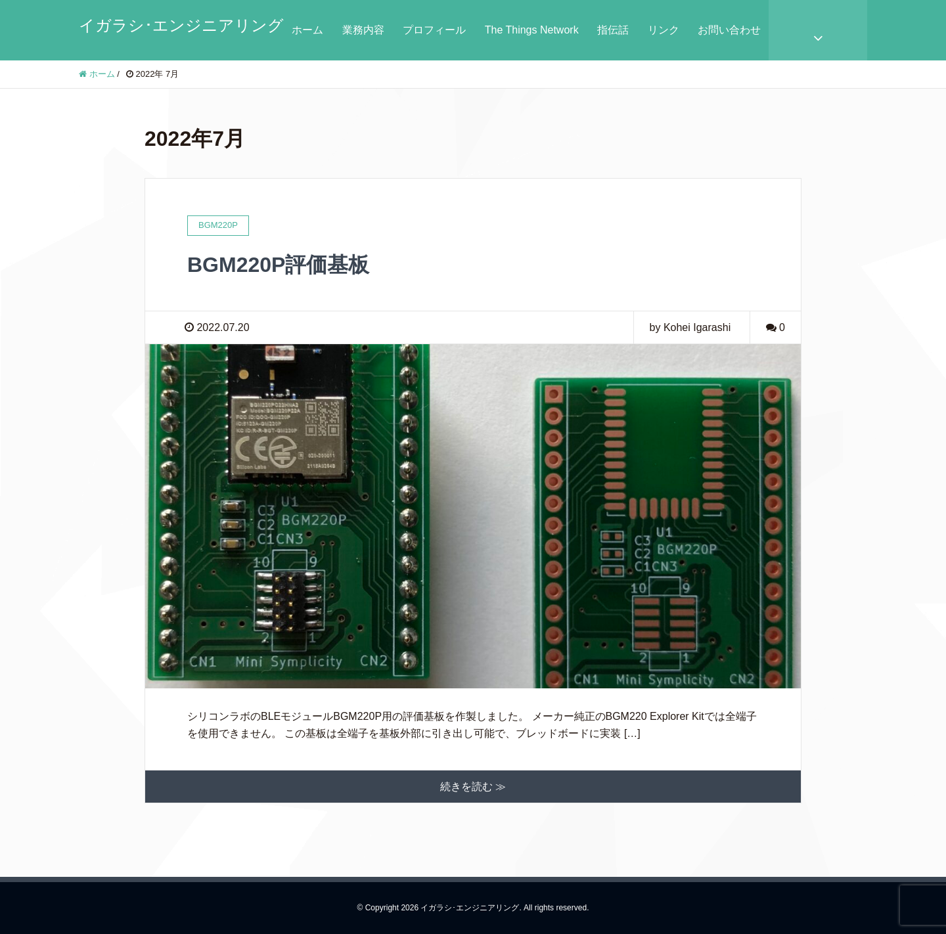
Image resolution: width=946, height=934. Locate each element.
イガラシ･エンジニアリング (181, 25)
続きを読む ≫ (473, 786)
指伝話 (613, 29)
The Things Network (532, 29)
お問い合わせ (729, 29)
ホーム (307, 29)
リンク (663, 29)
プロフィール (434, 29)
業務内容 (363, 29)
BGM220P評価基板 (278, 265)
